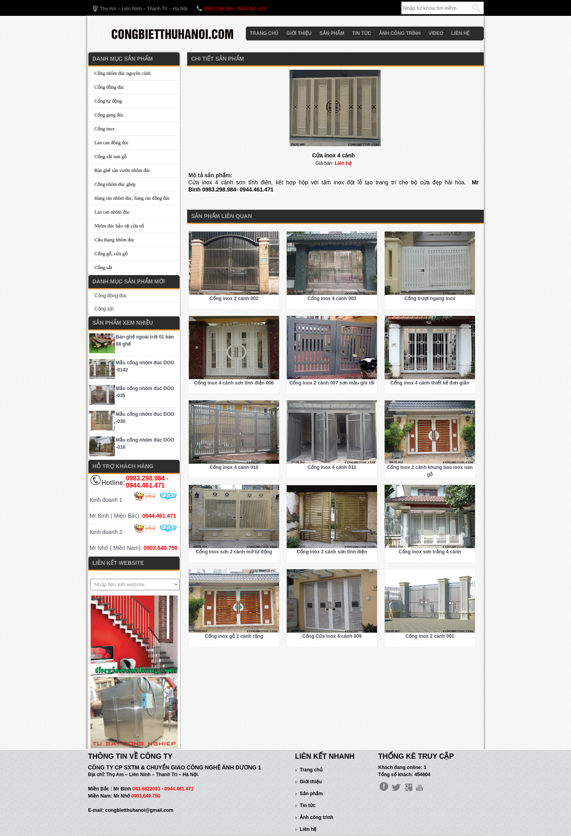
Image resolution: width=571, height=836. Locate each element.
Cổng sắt (103, 267)
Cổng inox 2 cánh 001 (429, 636)
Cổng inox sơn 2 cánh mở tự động (234, 552)
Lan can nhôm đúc (112, 212)
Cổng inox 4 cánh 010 (233, 467)
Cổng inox (104, 129)
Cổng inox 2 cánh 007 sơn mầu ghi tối (332, 383)
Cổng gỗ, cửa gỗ (111, 253)
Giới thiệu (298, 33)
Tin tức (361, 33)
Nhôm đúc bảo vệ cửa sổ (119, 226)
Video (436, 33)
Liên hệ (460, 33)
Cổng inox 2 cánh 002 (233, 298)
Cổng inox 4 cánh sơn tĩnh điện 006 (234, 383)
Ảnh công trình (400, 33)
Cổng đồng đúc (109, 87)
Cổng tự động (108, 101)
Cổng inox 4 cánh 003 (331, 298)
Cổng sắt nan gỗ (110, 156)
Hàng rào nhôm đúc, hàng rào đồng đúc (132, 198)
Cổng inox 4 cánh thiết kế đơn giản (430, 383)
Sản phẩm (332, 33)
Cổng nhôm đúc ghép (115, 184)
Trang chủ (264, 33)
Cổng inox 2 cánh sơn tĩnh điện (332, 552)
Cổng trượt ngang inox (430, 298)
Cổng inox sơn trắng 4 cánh (430, 552)
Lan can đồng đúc (111, 142)
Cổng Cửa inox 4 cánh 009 (332, 636)
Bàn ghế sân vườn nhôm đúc (122, 170)
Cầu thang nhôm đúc (114, 240)
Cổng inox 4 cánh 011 (331, 467)
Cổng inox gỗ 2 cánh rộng (234, 636)
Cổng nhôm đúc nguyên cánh (122, 73)
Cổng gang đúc (109, 115)
